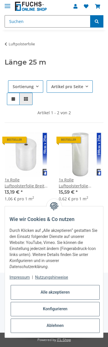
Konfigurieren (55, 309)
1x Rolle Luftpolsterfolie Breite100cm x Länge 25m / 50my (79, 183)
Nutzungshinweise (51, 277)
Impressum (20, 277)
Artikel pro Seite (67, 86)
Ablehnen (55, 325)
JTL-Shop (64, 339)
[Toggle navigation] (7, 3)
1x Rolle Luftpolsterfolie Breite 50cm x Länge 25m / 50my (26, 183)
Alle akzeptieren (55, 292)
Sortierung (23, 86)
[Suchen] (47, 21)
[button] (75, 6)
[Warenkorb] (97, 6)
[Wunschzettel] (86, 6)
